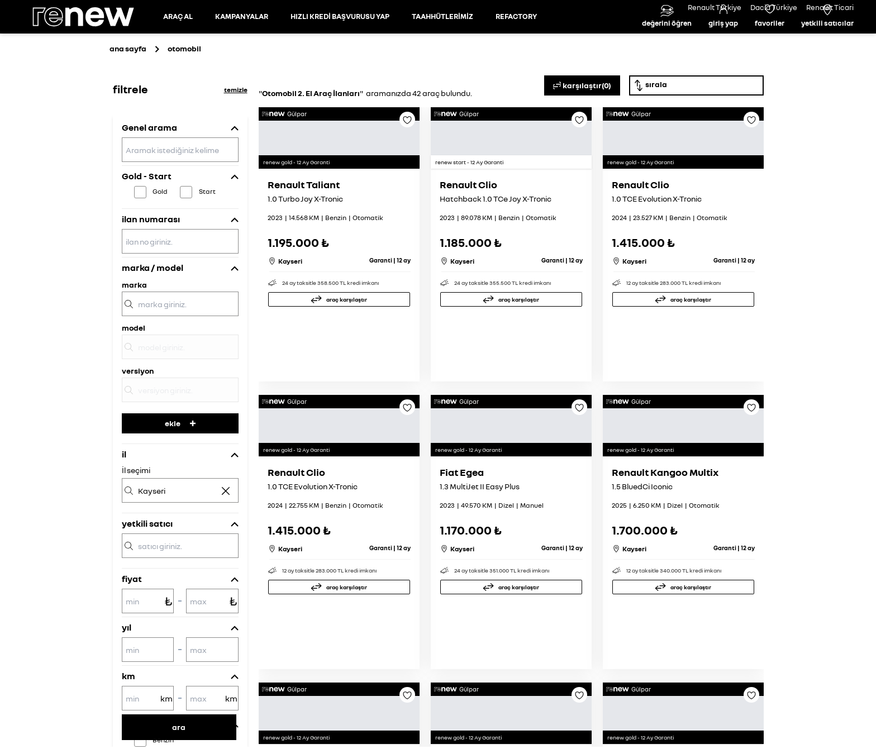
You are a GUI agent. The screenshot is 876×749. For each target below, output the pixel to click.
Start (207, 241)
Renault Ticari (830, 7)
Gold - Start (147, 226)
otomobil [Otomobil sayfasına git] (184, 98)
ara (178, 727)
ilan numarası (151, 269)
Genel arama (149, 177)
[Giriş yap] (723, 42)
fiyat (132, 628)
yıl (126, 677)
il (124, 504)
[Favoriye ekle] (407, 173)
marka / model (152, 317)
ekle (180, 473)
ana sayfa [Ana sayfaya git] (128, 98)
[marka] (180, 354)
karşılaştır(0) (582, 135)
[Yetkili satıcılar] (827, 42)
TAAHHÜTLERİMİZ (442, 41)
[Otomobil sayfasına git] (178, 41)
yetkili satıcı (147, 573)
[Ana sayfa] (92, 42)
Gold (160, 241)
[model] (180, 397)
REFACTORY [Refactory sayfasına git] (516, 41)
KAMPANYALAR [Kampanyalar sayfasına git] (241, 41)
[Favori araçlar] (769, 42)
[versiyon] (180, 440)
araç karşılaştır (346, 408)
